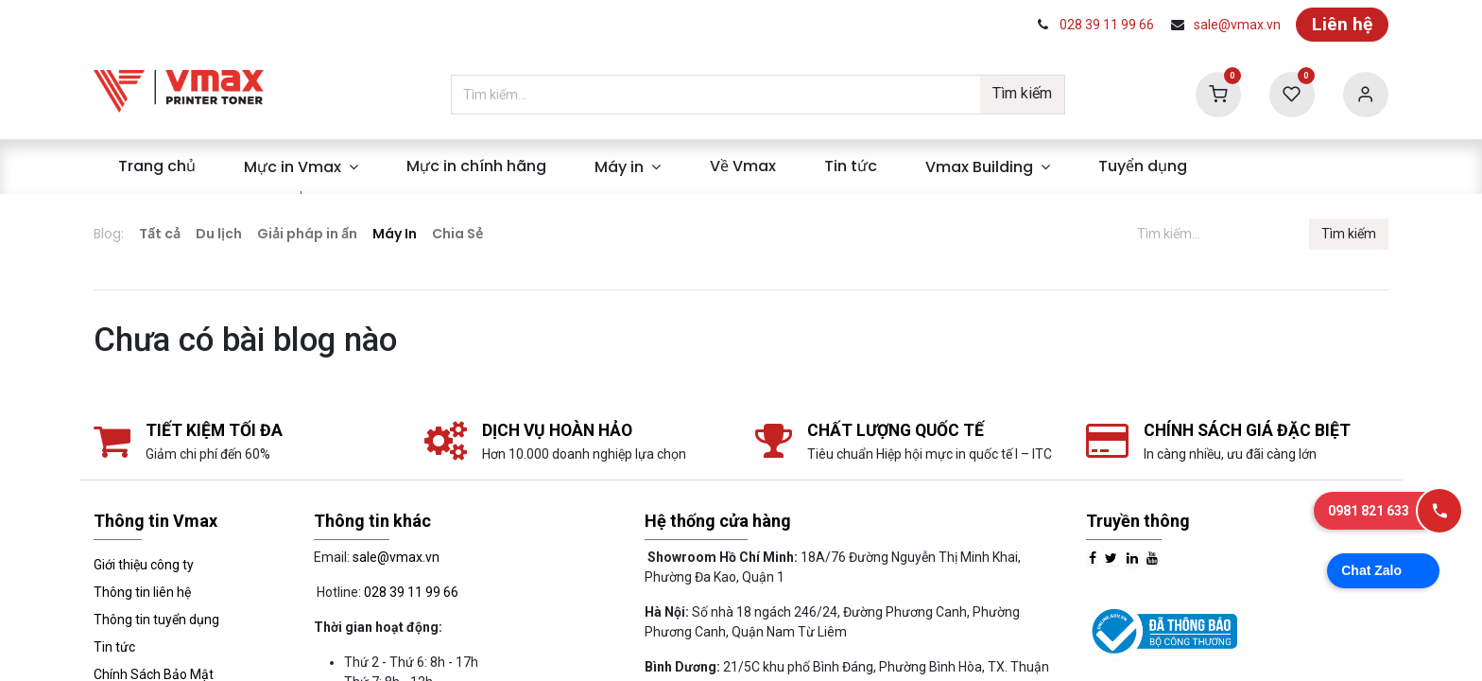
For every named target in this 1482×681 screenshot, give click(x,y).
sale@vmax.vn (1237, 24)
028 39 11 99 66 (1107, 24)
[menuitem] (156, 166)
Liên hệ (1342, 24)
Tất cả (160, 233)
